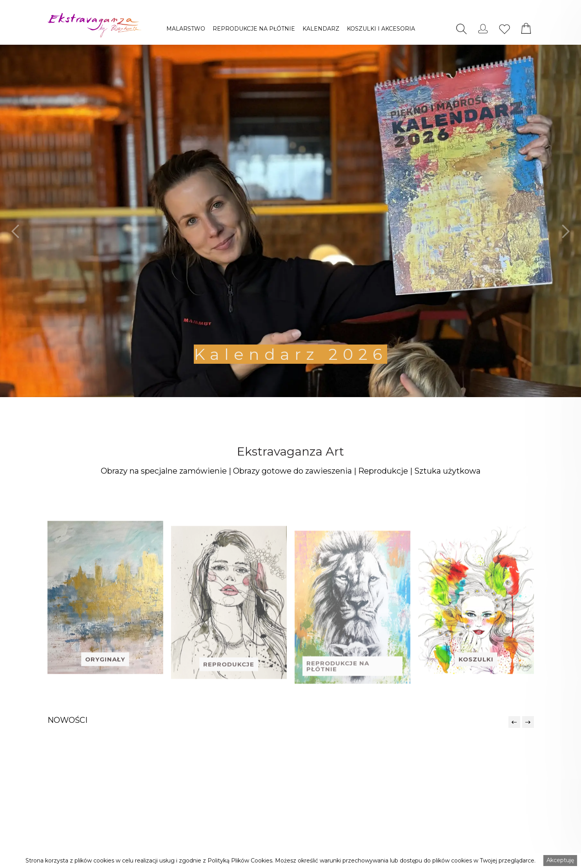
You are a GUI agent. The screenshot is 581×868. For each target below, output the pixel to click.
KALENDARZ (320, 28)
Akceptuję (560, 860)
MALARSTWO (185, 28)
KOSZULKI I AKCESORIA (381, 28)
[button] (185, 28)
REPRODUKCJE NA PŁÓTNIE (254, 28)
